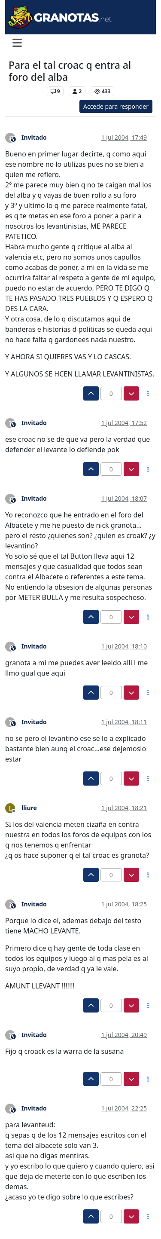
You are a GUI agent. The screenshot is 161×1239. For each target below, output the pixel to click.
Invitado (34, 137)
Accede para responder (116, 106)
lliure (29, 808)
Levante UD (25, 91)
